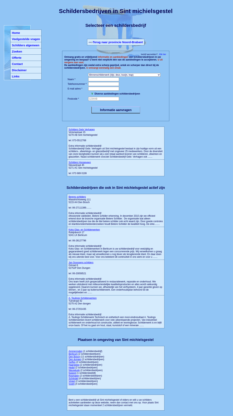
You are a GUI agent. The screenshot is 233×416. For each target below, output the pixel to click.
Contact (17, 64)
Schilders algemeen (25, 45)
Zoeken (17, 51)
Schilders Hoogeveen (80, 162)
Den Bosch (74, 356)
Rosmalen (74, 375)
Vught (72, 384)
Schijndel (73, 378)
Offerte (16, 57)
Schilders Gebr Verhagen (82, 129)
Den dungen (75, 359)
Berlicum (73, 354)
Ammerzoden (75, 351)
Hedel (72, 367)
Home (16, 32)
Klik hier (162, 54)
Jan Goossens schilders (81, 262)
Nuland (72, 373)
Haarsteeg (74, 364)
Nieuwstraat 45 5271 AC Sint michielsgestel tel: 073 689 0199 (83, 168)
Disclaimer (19, 70)
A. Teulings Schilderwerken (83, 298)
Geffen (72, 362)
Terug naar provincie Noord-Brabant (118, 42)
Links (15, 76)
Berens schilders (77, 196)
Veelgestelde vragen (26, 39)
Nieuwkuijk (74, 370)
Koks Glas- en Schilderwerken (84, 229)
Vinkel (72, 381)
